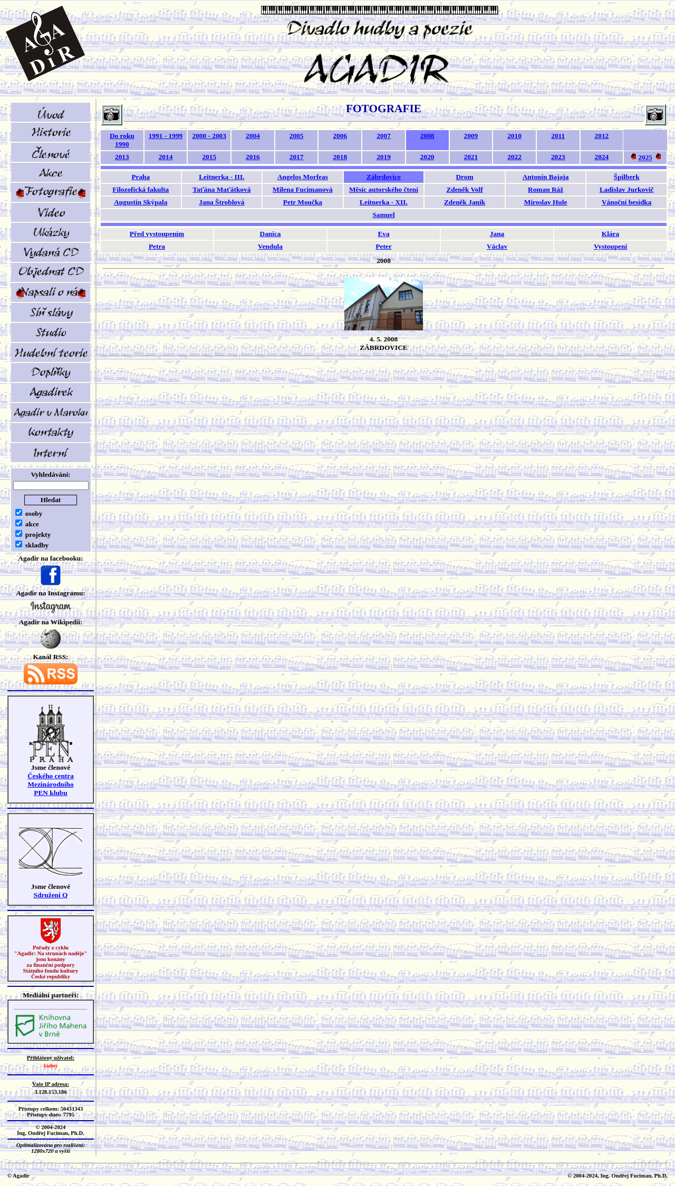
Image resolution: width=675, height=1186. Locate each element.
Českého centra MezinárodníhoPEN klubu (50, 784)
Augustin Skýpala (140, 202)
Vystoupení (610, 246)
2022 (514, 157)
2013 (122, 157)
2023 (558, 157)
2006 (340, 136)
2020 (427, 157)
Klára (610, 234)
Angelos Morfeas (302, 177)
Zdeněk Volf (464, 189)
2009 (471, 136)
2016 (253, 157)
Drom (464, 177)
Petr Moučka (302, 202)
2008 (427, 136)
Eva (383, 234)
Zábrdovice (384, 177)
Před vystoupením (157, 234)
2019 (384, 157)
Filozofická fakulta (140, 189)
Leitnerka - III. (221, 177)
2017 (297, 157)
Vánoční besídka (626, 202)
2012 (602, 136)
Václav (497, 246)
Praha (140, 177)
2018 (340, 157)
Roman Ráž (545, 189)
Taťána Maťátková (221, 189)
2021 (471, 157)
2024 (602, 157)
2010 (514, 136)
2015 (209, 157)
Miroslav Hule (545, 202)
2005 (297, 136)
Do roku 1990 (122, 140)
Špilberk (627, 177)
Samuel (383, 215)
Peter (383, 246)
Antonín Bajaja (546, 177)
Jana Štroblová (221, 202)
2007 (384, 136)
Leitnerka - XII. (384, 202)
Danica (270, 234)
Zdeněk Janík (464, 202)
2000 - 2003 (209, 136)
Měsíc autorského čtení (383, 189)
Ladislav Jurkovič (627, 189)
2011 (558, 136)
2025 (645, 158)
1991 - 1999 (165, 136)
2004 (253, 136)
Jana (497, 234)
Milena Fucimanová (303, 189)
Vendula (270, 246)
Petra (157, 246)
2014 (166, 157)
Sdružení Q (51, 895)
